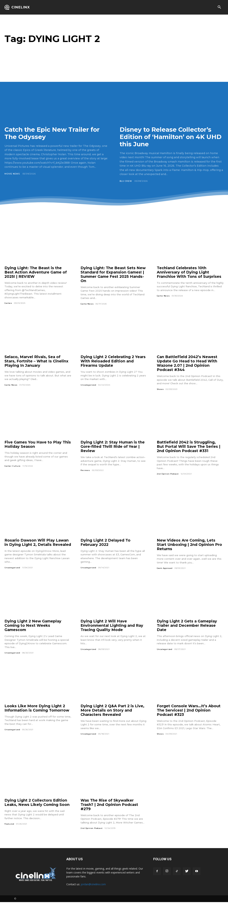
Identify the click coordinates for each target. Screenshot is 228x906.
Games (8, 303)
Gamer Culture (12, 466)
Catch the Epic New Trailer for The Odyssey (54, 133)
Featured (9, 828)
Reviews (85, 470)
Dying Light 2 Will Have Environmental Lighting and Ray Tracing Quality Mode (112, 629)
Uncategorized (88, 385)
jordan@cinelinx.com (93, 888)
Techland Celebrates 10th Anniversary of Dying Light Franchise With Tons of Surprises (189, 272)
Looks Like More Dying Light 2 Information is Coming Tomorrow (37, 711)
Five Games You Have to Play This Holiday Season (33, 444)
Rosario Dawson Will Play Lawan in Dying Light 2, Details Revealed (37, 544)
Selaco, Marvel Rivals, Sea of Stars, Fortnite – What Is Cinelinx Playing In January (36, 361)
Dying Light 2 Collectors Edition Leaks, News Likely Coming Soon (37, 806)
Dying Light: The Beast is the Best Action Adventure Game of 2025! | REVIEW (36, 272)
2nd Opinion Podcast (168, 474)
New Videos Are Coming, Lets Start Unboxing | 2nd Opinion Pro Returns (190, 544)
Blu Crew (126, 181)
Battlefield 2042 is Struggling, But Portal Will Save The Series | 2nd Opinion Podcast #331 (189, 446)
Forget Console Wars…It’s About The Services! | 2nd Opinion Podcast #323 (189, 714)
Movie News (12, 173)
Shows (160, 389)
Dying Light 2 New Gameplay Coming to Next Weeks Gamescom (33, 629)
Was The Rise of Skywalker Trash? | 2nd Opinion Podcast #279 (110, 808)
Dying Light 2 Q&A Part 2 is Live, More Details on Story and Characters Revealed (113, 714)
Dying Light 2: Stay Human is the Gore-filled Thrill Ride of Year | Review (113, 446)
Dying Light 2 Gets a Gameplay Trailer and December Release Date (187, 629)
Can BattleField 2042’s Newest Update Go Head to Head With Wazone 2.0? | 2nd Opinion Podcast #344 (187, 363)
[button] (219, 7)
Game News (87, 304)
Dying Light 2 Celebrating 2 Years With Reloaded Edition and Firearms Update (114, 361)
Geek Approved (165, 568)
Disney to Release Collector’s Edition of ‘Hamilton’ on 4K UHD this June (167, 137)
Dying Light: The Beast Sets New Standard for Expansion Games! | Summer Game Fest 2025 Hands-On (113, 274)
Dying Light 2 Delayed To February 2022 (106, 542)
